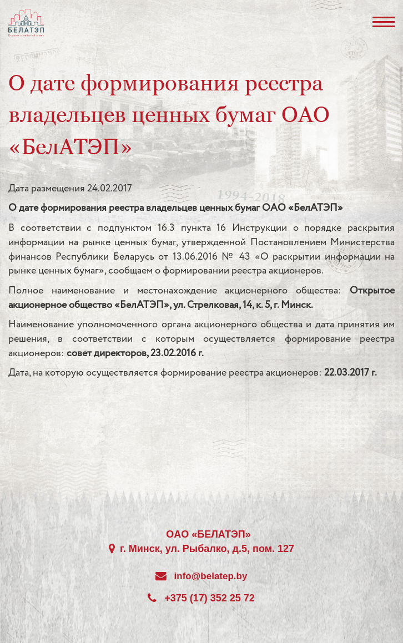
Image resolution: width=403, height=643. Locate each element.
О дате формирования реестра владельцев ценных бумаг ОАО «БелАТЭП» (169, 114)
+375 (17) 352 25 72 (209, 598)
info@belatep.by (211, 576)
